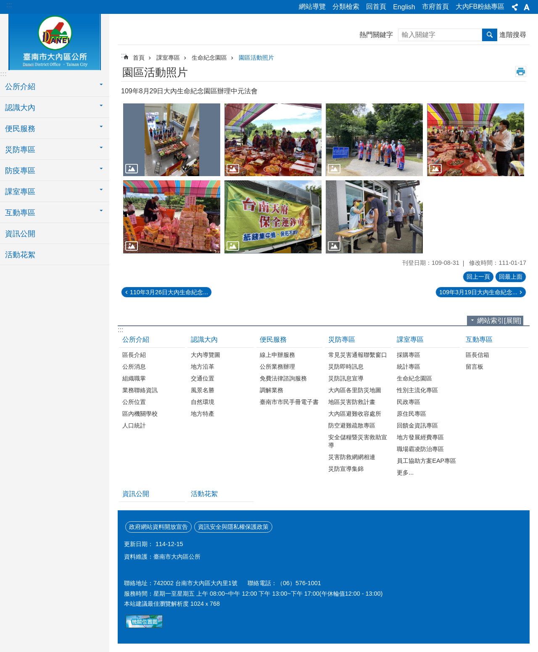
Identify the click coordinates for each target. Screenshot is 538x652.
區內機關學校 (140, 413)
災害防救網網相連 (351, 457)
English (404, 7)
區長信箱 (477, 354)
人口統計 (134, 425)
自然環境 (202, 402)
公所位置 (134, 402)
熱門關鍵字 (376, 34)
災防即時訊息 (346, 366)
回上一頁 (478, 276)
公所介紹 (135, 339)
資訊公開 (20, 234)
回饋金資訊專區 (417, 425)
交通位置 (202, 378)
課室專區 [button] (20, 191)
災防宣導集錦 (346, 468)
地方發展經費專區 (420, 437)
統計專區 (408, 366)
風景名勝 (202, 390)
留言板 (474, 366)
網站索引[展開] (499, 320)
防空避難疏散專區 (351, 425)
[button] (171, 139)
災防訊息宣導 (346, 378)
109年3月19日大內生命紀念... (478, 292)
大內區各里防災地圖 (354, 390)
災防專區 (341, 339)
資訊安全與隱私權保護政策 (233, 526)
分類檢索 (345, 6)
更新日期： (138, 544)
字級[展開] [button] (527, 7)
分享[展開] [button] (515, 7)
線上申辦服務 (277, 354)
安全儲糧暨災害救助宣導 (357, 441)
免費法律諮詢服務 (283, 378)
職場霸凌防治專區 (420, 449)
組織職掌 (134, 378)
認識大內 (204, 339)
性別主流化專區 (417, 390)
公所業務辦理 (277, 366)
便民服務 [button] (20, 128)
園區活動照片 (256, 57)
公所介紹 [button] (20, 86)
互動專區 (479, 339)
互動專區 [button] (20, 213)
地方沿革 (202, 366)
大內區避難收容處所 (354, 413)
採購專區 (408, 354)
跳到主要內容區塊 (4, 4)
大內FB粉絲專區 (480, 6)
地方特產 (202, 413)
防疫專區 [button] (20, 170)
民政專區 (408, 402)
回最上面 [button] (510, 276)
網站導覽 (312, 6)
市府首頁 (435, 6)
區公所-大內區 (54, 40)
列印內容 (520, 71)
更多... (405, 472)
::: (9, 4)
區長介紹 (134, 354)
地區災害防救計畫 (351, 402)
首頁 (139, 57)
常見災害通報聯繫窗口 (357, 354)
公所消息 (134, 366)
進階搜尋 (512, 34)
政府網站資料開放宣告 (158, 526)
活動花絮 (20, 255)
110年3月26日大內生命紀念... (169, 292)
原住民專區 (411, 413)
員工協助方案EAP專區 (426, 460)
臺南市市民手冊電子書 (289, 402)
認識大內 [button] (20, 107)
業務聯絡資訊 (140, 390)
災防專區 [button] (20, 149)
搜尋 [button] (489, 35)
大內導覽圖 (205, 354)
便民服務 (273, 339)
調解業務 (271, 390)
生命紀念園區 (209, 57)
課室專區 (168, 57)
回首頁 (376, 6)
